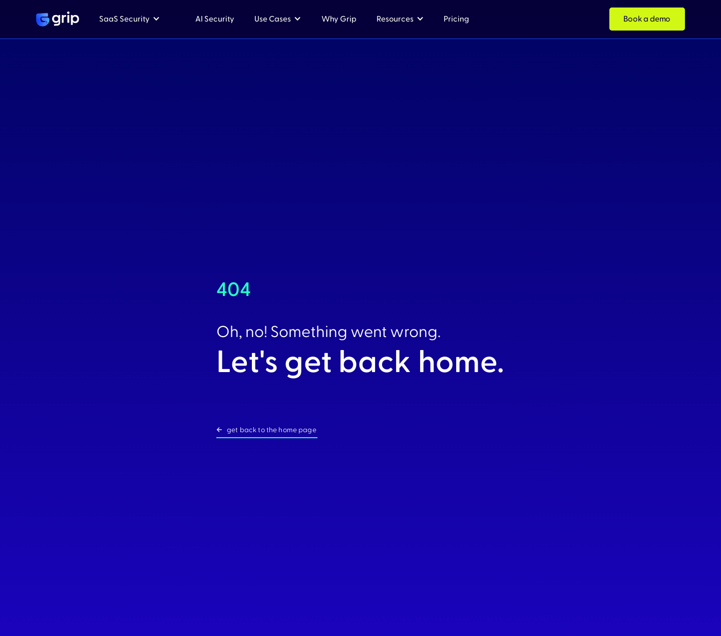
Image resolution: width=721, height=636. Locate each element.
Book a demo (646, 19)
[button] (129, 19)
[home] (57, 19)
